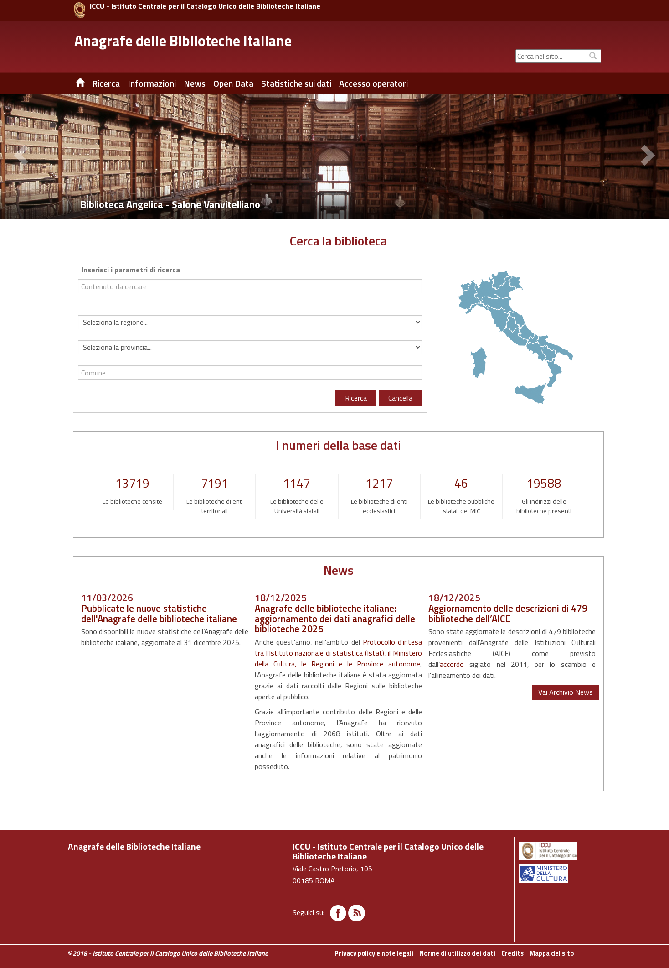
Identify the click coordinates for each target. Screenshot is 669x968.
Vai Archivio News (565, 692)
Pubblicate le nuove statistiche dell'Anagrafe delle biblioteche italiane (159, 613)
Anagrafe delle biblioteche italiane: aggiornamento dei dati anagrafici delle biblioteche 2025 (335, 618)
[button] (23, 156)
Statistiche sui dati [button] (296, 83)
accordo (452, 664)
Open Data (233, 83)
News (195, 83)
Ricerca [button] (106, 83)
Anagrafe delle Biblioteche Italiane (183, 41)
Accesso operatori (373, 83)
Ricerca (356, 397)
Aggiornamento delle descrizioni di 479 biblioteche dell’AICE (507, 613)
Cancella (400, 397)
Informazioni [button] (152, 83)
